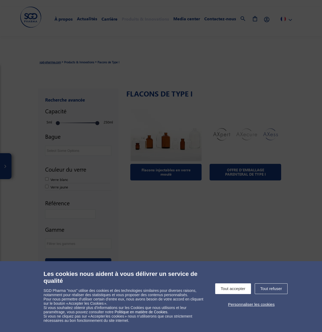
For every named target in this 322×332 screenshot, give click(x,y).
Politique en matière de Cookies (141, 312)
